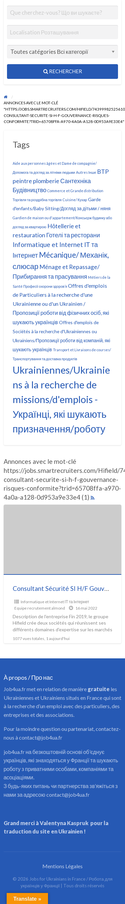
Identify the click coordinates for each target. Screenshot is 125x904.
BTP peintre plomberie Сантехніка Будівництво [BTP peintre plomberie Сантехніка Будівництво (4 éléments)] (61, 180)
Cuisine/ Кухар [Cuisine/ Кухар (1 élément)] (75, 200)
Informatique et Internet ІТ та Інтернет (55, 601)
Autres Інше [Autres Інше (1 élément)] (86, 172)
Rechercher (62, 71)
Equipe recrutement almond (39, 608)
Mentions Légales (62, 866)
